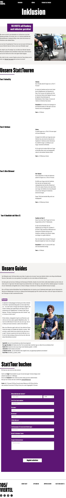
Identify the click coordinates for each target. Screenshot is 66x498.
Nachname (13, 414)
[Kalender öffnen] (40, 396)
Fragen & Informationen (17, 440)
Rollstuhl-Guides (6, 46)
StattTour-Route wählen (17, 400)
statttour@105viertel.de (26, 379)
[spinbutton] (47, 396)
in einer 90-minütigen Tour (10, 50)
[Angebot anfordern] (32, 460)
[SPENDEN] (36, 483)
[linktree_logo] (8, 495)
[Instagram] (5, 495)
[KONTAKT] (24, 483)
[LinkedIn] (1, 495)
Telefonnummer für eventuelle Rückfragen (21, 427)
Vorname (13, 407)
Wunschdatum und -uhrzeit (18, 394)
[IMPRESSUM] (48, 483)
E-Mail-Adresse (15, 420)
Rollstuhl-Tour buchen (9, 59)
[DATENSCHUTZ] (60, 483)
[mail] (12, 495)
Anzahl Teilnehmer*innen (17, 433)
